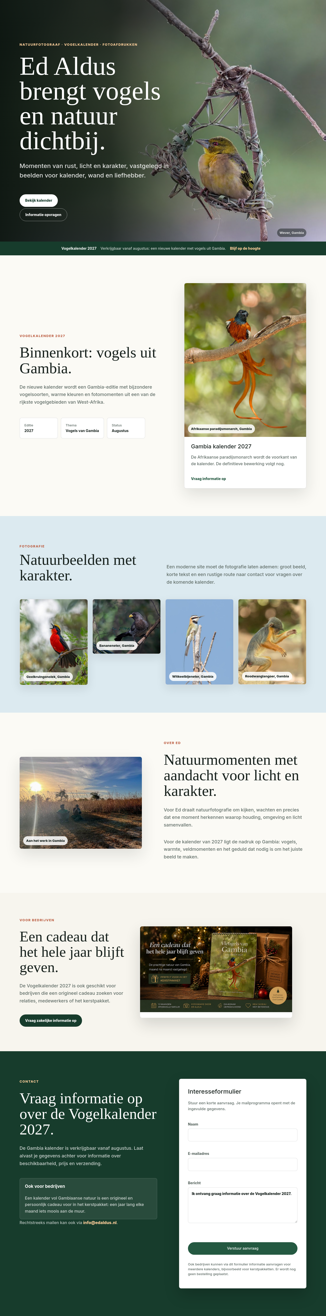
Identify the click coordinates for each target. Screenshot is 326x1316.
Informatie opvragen (43, 214)
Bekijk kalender (38, 200)
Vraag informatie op (208, 478)
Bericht (242, 1202)
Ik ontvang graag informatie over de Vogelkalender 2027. (242, 1205)
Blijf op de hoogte (245, 248)
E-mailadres (242, 1161)
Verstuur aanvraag (243, 1248)
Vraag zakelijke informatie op (50, 1020)
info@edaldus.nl (100, 1222)
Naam (242, 1132)
